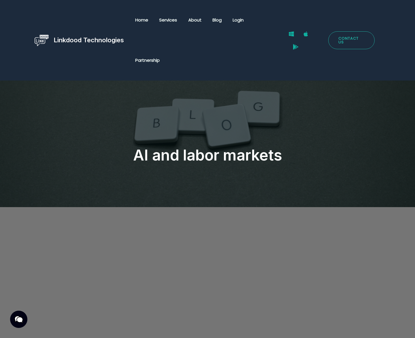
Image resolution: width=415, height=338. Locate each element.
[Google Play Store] (319, 20)
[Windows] (290, 20)
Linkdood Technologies (89, 20)
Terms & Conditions (100, 327)
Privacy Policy (53, 327)
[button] (351, 20)
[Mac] (305, 20)
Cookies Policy (146, 327)
